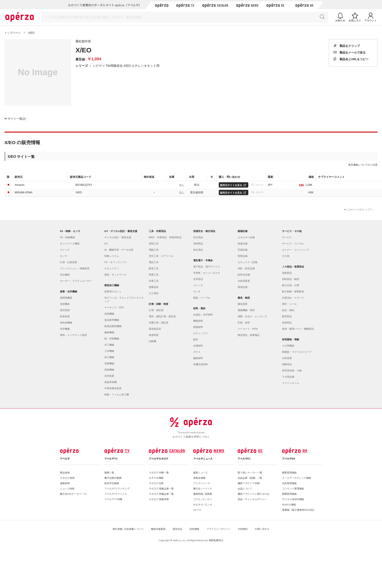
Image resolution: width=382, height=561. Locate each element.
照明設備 (242, 256)
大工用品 (154, 293)
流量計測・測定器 (158, 322)
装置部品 (287, 322)
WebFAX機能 (289, 504)
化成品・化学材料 (203, 314)
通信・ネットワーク (115, 274)
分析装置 (287, 358)
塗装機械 (109, 369)
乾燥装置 (65, 316)
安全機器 (65, 274)
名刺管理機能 (289, 483)
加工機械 (109, 357)
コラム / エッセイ (202, 499)
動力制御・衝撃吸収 (293, 291)
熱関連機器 (66, 297)
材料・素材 (199, 308)
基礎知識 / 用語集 (202, 494)
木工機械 (109, 345)
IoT (106, 243)
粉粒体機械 (66, 322)
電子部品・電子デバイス (206, 266)
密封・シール (289, 304)
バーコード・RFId (248, 329)
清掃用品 (198, 243)
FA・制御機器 (67, 237)
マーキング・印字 (114, 307)
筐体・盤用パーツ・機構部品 (298, 329)
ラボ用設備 (288, 377)
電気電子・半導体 (203, 260)
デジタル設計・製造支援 (117, 237)
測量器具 (154, 287)
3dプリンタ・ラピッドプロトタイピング (124, 299)
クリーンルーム (290, 383)
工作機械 (109, 351)
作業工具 (154, 281)
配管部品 (287, 316)
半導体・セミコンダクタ (206, 273)
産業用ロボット (112, 291)
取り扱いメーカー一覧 (250, 472)
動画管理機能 (289, 494)
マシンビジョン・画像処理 (74, 268)
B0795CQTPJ (84, 185)
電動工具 (154, 250)
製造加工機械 (111, 285)
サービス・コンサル (293, 243)
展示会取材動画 (112, 478)
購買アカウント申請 (249, 483)
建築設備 (242, 231)
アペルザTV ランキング (117, 488)
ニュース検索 (67, 488)
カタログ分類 (156, 483)
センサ (63, 256)
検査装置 (154, 335)
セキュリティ (111, 268)
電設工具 (154, 262)
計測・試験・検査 (158, 304)
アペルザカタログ (158, 458)
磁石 (195, 339)
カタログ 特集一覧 (159, 472)
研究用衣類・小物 (292, 370)
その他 (285, 256)
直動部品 (287, 273)
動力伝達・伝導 (290, 285)
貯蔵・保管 (244, 322)
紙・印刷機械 (111, 338)
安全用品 (198, 237)
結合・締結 (288, 310)
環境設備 (242, 287)
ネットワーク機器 (70, 243)
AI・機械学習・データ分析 (118, 250)
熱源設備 (242, 243)
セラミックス (200, 333)
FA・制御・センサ (70, 231)
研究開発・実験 (290, 339)
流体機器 (65, 304)
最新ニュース (200, 472)
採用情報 (194, 529)
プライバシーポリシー (218, 529)
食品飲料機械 (111, 320)
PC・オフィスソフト (115, 262)
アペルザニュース (203, 458)
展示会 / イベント (202, 488)
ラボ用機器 (288, 345)
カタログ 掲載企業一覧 (161, 488)
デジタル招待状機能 (293, 499)
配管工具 (154, 268)
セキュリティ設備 (247, 262)
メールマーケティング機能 (296, 478)
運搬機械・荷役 (246, 310)
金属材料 (198, 345)
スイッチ (65, 250)
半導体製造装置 (112, 388)
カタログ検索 (67, 478)
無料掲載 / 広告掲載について (128, 529)
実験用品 (287, 364)
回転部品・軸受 (290, 279)
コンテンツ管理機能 (293, 488)
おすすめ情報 (156, 478)
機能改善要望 (158, 529)
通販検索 (65, 483)
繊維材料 (198, 358)
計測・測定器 (156, 310)
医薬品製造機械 (112, 326)
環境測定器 (155, 329)
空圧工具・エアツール (161, 256)
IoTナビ (197, 509)
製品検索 (65, 472)
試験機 (152, 341)
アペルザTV (110, 458)
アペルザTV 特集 (113, 499)
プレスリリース (201, 483)
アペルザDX (288, 458)
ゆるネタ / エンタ (202, 504)
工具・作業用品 (157, 231)
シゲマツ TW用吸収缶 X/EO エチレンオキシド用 (125, 65)
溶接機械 (109, 363)
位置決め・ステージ (293, 297)
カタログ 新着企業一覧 (161, 494)
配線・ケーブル (201, 297)
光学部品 (198, 279)
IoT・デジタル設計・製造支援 (120, 231)
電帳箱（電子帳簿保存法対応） (299, 509)
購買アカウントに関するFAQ (253, 494)
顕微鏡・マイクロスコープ (296, 352)
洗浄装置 (109, 376)
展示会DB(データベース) (73, 494)
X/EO (79, 192)
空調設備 (242, 250)
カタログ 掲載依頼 (159, 499)
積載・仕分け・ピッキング (252, 316)
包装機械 (109, 313)
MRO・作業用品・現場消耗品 (165, 237)
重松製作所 (83, 41)
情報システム (111, 256)
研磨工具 (154, 274)
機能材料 (198, 321)
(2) (15, 118)
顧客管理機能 (289, 472)
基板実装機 (110, 382)
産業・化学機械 (68, 291)
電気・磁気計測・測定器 (162, 316)
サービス (287, 237)
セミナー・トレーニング (295, 250)
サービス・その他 (292, 231)
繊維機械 (109, 332)
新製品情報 (199, 478)
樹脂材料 (198, 327)
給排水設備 (244, 274)
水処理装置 (244, 281)
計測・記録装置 (68, 262)
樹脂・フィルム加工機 (116, 394)
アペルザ (65, 458)
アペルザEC (244, 458)
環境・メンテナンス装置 (73, 335)
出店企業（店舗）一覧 (250, 478)
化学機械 (65, 329)
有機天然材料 (200, 364)
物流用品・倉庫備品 (249, 335)
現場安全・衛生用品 (204, 231)
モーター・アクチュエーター (76, 281)
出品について (245, 488)
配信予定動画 (111, 483)
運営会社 (177, 529)
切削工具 (154, 243)
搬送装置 (242, 304)
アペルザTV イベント (115, 494)
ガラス (197, 352)
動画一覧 (109, 472)
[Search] (184, 17)
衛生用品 (198, 250)
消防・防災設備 (246, 268)
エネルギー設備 (246, 237)
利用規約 (243, 529)
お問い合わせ (262, 529)
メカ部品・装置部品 (293, 266)
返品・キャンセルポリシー (252, 499)
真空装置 (65, 310)
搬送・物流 (244, 297)
